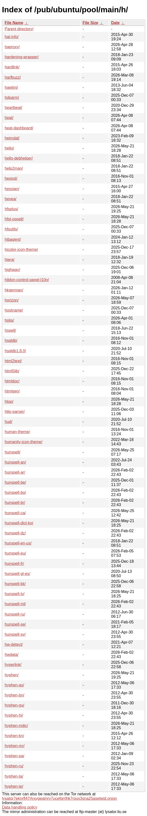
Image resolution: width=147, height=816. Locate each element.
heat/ (9, 118)
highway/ (12, 270)
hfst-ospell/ (14, 219)
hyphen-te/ (14, 786)
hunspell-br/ (15, 502)
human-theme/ (17, 432)
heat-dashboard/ (19, 128)
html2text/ (13, 361)
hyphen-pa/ (14, 756)
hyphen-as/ (14, 685)
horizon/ (12, 300)
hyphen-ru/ (14, 766)
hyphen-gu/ (14, 705)
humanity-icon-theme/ (23, 442)
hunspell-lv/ (15, 594)
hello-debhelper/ (19, 158)
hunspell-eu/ (15, 553)
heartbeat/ (13, 108)
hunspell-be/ (15, 482)
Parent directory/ (19, 29)
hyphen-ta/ (14, 776)
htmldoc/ (12, 381)
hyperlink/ (13, 665)
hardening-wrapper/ (22, 57)
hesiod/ (11, 178)
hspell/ (10, 330)
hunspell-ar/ (15, 472)
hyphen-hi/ (14, 715)
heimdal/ (12, 138)
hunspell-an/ (15, 462)
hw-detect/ (14, 644)
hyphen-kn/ (14, 736)
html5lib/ (12, 371)
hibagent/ (13, 239)
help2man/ (14, 168)
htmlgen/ (12, 391)
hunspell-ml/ (15, 604)
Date (115, 23)
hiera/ (9, 259)
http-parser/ (15, 411)
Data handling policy (19, 807)
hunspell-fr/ (14, 563)
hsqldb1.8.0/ (15, 351)
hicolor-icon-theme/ (21, 249)
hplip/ (9, 320)
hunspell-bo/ (15, 492)
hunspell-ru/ (15, 614)
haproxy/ (12, 47)
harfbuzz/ (13, 77)
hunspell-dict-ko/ (19, 523)
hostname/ (14, 310)
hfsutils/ (11, 229)
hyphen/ (12, 675)
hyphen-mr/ (15, 746)
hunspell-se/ (15, 624)
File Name (14, 23)
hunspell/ (12, 452)
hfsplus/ (11, 209)
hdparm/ (12, 97)
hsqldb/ (11, 340)
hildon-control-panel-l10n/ (27, 280)
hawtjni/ (11, 87)
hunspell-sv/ (15, 634)
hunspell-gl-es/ (17, 574)
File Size (90, 23)
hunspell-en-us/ (18, 543)
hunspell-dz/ (15, 533)
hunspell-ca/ (15, 513)
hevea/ (10, 199)
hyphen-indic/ (16, 726)
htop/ (9, 401)
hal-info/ (12, 37)
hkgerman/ (14, 290)
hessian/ (12, 189)
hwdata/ (11, 654)
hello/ (9, 148)
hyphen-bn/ (14, 695)
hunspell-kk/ (15, 584)
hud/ (8, 422)
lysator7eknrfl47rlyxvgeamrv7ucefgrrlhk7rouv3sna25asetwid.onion (59, 798)
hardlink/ (12, 67)
